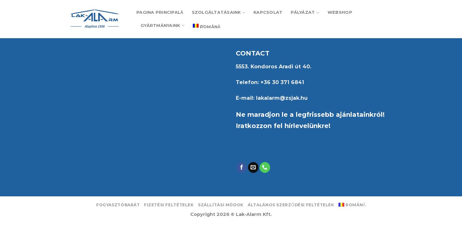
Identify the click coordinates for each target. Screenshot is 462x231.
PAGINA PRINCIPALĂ (160, 12)
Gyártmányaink (162, 25)
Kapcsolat (267, 12)
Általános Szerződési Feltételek (291, 204)
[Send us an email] (253, 167)
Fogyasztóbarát (118, 204)
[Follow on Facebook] (241, 167)
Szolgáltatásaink (218, 13)
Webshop (340, 12)
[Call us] (265, 167)
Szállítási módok (221, 204)
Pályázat (305, 13)
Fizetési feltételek (169, 204)
